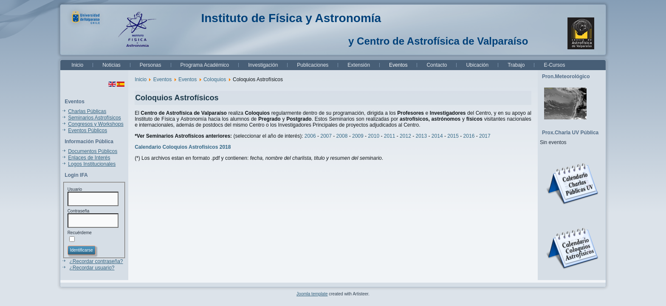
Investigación (263, 65)
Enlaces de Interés (89, 158)
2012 (405, 136)
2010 (373, 136)
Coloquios (214, 79)
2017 (485, 136)
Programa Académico (205, 65)
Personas (150, 65)
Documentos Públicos (92, 151)
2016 (469, 136)
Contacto (436, 65)
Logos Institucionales (92, 164)
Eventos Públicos (87, 130)
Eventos (398, 65)
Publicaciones (312, 65)
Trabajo (516, 65)
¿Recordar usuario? (91, 268)
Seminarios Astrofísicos (94, 118)
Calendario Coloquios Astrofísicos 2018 (183, 147)
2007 (326, 136)
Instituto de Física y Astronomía (291, 18)
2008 (342, 136)
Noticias (111, 65)
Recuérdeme (80, 232)
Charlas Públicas (87, 111)
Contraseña (79, 211)
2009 (358, 136)
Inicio (77, 65)
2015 (453, 136)
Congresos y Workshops (96, 124)
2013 (421, 136)
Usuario (75, 189)
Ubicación (477, 65)
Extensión (358, 65)
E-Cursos (554, 65)
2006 (310, 136)
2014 (437, 136)
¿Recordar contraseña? (96, 261)
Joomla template (311, 294)
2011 (389, 136)
